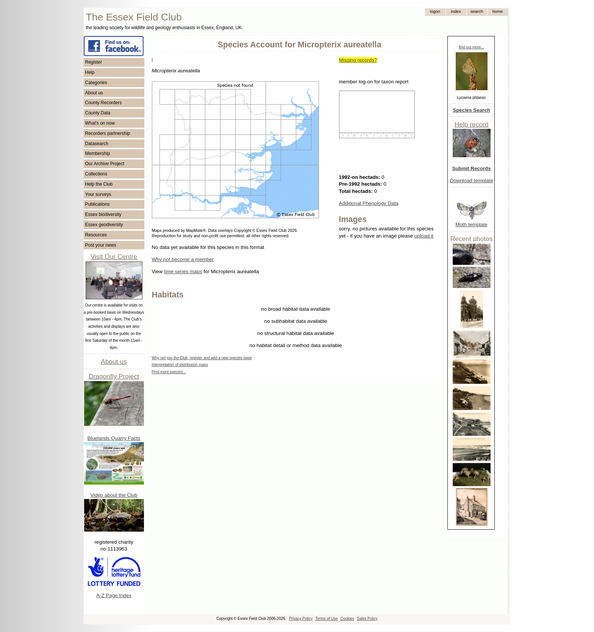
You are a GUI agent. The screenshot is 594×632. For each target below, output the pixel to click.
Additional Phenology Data (369, 203)
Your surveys (98, 194)
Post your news (100, 245)
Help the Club (99, 184)
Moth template (471, 224)
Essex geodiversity (104, 224)
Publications (97, 204)
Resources (96, 235)
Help (90, 72)
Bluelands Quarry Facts (114, 438)
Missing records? (358, 60)
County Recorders (103, 102)
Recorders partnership (107, 133)
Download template (471, 180)
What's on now (100, 123)
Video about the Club (113, 495)
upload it (423, 236)
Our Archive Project (104, 163)
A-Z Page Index (113, 595)
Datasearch (96, 143)
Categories (96, 82)
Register (93, 62)
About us (94, 92)
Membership (97, 153)
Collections (96, 174)
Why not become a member (183, 259)
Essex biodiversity (103, 214)
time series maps (183, 271)
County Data (98, 113)
